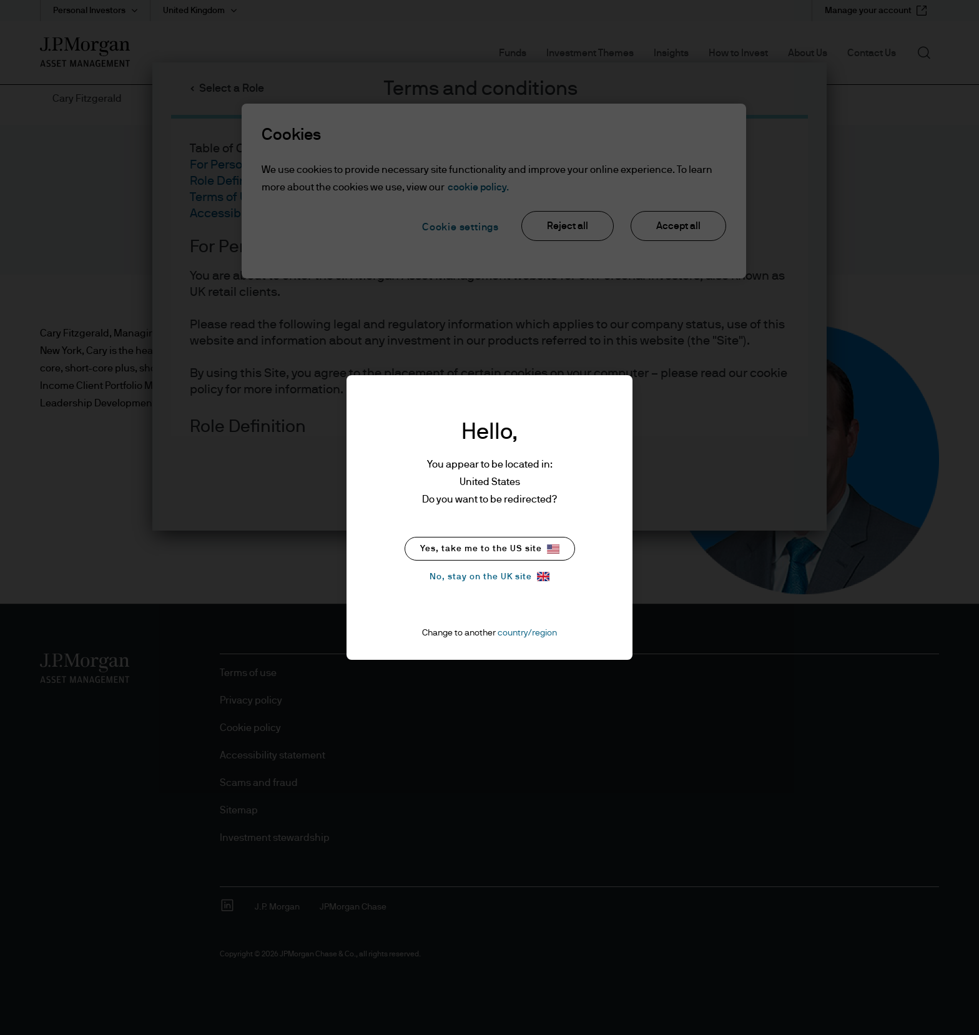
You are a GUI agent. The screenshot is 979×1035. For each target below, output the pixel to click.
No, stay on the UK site (489, 576)
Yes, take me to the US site (489, 549)
